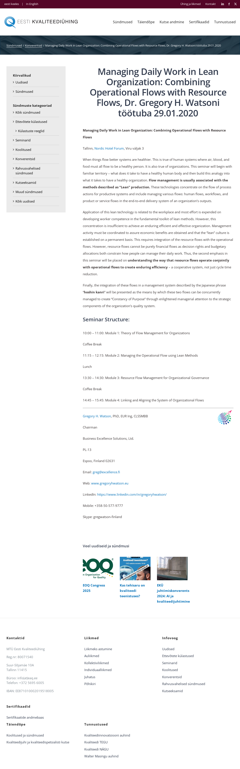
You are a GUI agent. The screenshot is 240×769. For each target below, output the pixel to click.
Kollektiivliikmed (96, 663)
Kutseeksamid (25, 182)
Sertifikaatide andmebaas (25, 717)
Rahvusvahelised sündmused (183, 684)
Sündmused (24, 91)
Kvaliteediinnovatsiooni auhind (107, 735)
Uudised (21, 82)
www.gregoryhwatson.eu (109, 483)
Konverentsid (25, 159)
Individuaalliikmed (98, 670)
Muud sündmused (28, 192)
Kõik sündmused (27, 112)
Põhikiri (90, 684)
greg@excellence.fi (106, 472)
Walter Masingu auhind (101, 756)
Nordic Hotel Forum (109, 148)
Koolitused (23, 149)
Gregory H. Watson (97, 416)
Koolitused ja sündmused (25, 735)
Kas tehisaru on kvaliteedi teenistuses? (132, 590)
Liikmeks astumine (98, 649)
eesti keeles (11, 4)
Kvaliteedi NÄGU (96, 749)
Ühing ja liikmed (190, 4)
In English (32, 4)
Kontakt (210, 4)
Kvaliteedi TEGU (96, 742)
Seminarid (23, 140)
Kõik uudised (25, 201)
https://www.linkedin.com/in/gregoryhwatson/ (132, 494)
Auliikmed (91, 656)
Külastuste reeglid (31, 131)
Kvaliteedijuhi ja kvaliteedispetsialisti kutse (37, 742)
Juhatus (89, 677)
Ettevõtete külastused (31, 121)
